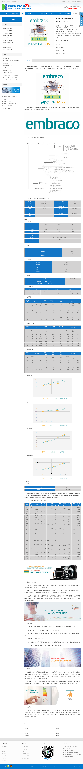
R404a (29, 13)
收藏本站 (79, 1)
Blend (52, 13)
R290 (41, 13)
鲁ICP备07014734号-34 (67, 766)
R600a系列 (12, 19)
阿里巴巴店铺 (11, 766)
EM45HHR (56, 731)
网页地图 (74, 1)
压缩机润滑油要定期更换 (8, 65)
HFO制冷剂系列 (25, 749)
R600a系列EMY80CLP (8, 42)
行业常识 (59, 13)
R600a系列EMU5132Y (8, 40)
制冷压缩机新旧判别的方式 (8, 72)
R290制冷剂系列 (25, 753)
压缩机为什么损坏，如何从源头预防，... (11, 75)
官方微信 (8, 766)
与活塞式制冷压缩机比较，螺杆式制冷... (11, 60)
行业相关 (4, 751)
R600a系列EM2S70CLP (8, 28)
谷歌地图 (68, 1)
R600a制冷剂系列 (25, 758)
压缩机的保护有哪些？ (7, 70)
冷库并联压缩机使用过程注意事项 (10, 77)
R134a (22, 13)
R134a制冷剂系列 (25, 751)
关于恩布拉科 (5, 746)
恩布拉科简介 (14, 13)
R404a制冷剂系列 (25, 756)
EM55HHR (27, 731)
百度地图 (63, 1)
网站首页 (5, 13)
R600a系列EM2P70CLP (8, 49)
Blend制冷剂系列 (25, 746)
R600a (35, 13)
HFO (47, 13)
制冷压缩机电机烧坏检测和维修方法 (10, 79)
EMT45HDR (56, 733)
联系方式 (67, 13)
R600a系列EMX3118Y (7, 30)
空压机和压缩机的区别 (7, 58)
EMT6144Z (27, 728)
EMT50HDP (56, 728)
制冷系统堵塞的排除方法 (8, 67)
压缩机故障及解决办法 (7, 63)
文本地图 (4, 760)
